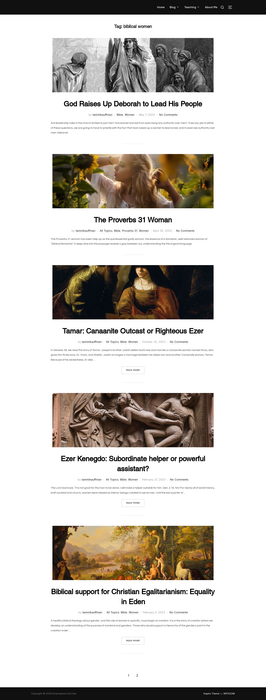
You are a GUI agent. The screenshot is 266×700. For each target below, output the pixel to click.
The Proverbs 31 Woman (133, 220)
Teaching (192, 7)
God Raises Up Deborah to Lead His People (133, 104)
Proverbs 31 (129, 230)
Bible (120, 114)
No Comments (168, 114)
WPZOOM (229, 693)
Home (161, 7)
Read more (135, 369)
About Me (211, 7)
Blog (174, 7)
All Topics (106, 230)
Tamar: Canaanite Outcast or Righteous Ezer (132, 331)
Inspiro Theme (211, 693)
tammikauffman (102, 114)
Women (129, 114)
